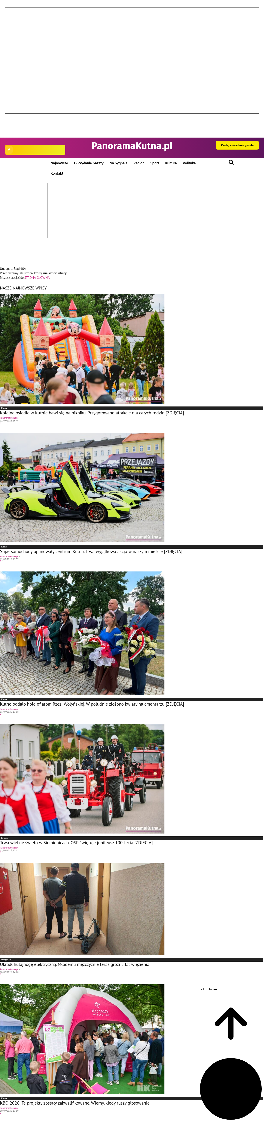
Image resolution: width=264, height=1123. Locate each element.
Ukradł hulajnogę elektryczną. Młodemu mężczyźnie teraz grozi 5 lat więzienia (74, 964)
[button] (132, 117)
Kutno (4, 408)
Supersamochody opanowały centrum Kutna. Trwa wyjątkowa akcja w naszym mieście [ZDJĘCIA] (91, 551)
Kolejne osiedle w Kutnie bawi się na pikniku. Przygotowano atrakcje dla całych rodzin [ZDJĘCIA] (92, 413)
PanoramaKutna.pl (9, 417)
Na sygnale (6, 959)
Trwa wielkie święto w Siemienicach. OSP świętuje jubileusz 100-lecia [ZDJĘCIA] (76, 843)
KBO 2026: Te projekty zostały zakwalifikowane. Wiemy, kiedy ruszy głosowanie (75, 1103)
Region (4, 838)
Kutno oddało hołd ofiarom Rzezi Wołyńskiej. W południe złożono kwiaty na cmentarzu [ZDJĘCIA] (92, 704)
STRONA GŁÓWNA (37, 277)
